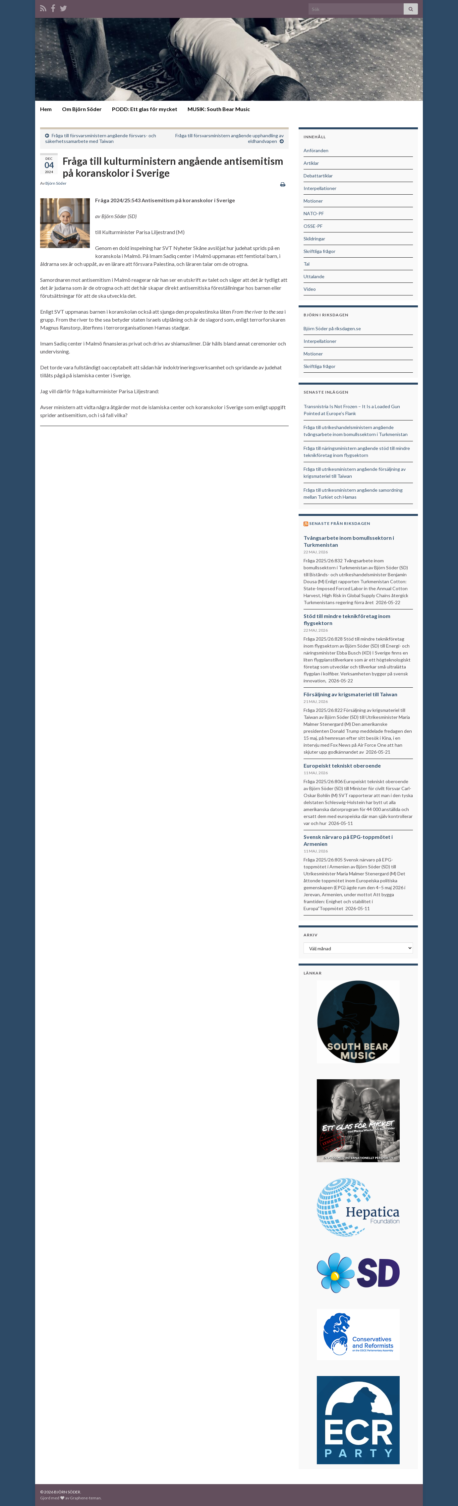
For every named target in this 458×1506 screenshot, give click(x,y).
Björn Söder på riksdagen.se (332, 328)
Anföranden (316, 150)
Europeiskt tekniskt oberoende (342, 765)
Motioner (313, 201)
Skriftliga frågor (319, 251)
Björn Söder (56, 183)
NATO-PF (314, 213)
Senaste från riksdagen (339, 523)
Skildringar (314, 238)
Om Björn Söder (82, 109)
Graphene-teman (85, 1497)
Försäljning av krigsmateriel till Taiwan (350, 694)
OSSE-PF (313, 226)
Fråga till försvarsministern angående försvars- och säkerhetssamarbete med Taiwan (100, 138)
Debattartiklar (318, 175)
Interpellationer (320, 188)
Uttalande (314, 276)
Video (310, 289)
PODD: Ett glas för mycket (144, 109)
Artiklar (311, 163)
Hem (46, 109)
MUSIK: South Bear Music (219, 109)
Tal (307, 264)
